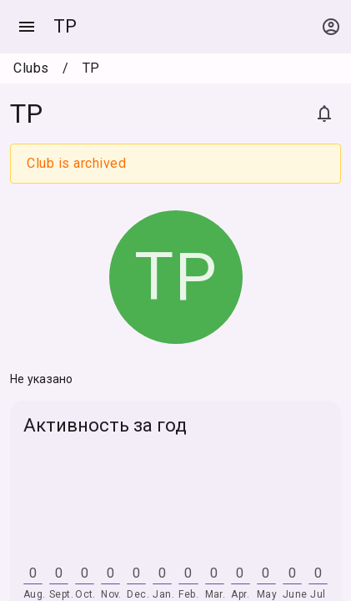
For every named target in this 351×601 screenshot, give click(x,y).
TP (65, 26)
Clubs (31, 68)
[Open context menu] (331, 26)
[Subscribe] (324, 113)
